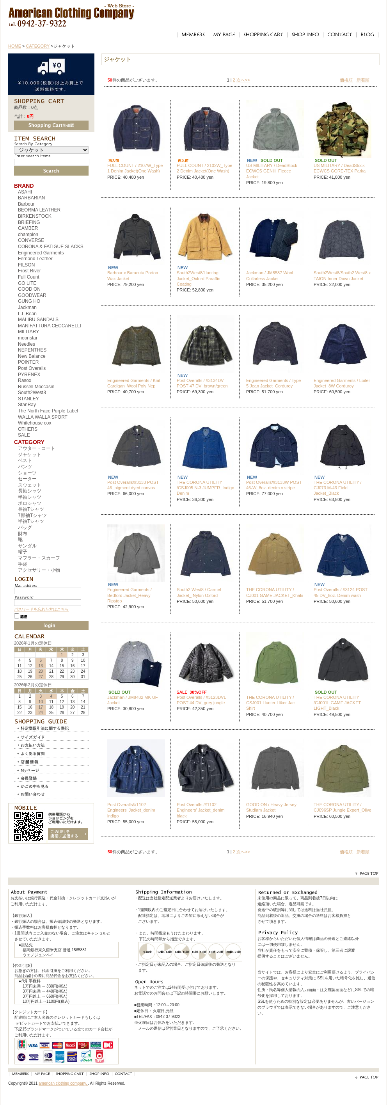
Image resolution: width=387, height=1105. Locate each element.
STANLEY (28, 398)
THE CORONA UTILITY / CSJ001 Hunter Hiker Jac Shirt (270, 703)
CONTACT (339, 35)
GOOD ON (29, 289)
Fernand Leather (35, 258)
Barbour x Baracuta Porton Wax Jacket (132, 275)
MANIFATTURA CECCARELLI (49, 326)
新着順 (363, 80)
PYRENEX (29, 374)
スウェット (29, 485)
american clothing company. (63, 1083)
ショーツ (27, 473)
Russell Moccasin (36, 386)
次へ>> (243, 80)
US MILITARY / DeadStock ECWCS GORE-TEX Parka (340, 168)
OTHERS (27, 429)
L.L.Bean (27, 313)
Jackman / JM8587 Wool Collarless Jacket (269, 275)
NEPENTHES (32, 350)
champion (28, 234)
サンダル (27, 546)
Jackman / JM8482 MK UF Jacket (132, 700)
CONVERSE (31, 240)
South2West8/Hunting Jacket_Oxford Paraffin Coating (198, 278)
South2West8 (32, 392)
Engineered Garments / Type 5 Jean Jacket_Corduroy (273, 383)
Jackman (27, 307)
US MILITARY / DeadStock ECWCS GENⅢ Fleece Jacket (271, 171)
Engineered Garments (41, 253)
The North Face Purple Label (48, 411)
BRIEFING (29, 222)
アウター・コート (36, 448)
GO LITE (27, 283)
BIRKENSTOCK (34, 216)
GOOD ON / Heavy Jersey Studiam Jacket (271, 807)
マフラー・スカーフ (39, 558)
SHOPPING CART (263, 35)
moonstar (27, 338)
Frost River (29, 271)
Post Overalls (32, 368)
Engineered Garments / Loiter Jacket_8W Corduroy (342, 383)
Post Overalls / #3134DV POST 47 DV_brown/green (202, 383)
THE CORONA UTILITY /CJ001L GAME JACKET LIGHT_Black (337, 703)
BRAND (24, 186)
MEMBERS (193, 35)
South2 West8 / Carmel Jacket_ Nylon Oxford (199, 592)
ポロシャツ (29, 503)
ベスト (25, 460)
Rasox (24, 380)
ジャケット (29, 454)
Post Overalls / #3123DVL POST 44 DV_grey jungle (201, 700)
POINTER (28, 362)
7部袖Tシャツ (32, 515)
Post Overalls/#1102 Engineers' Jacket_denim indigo (131, 810)
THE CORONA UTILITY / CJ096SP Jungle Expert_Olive (342, 807)
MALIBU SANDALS (38, 319)
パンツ (25, 466)
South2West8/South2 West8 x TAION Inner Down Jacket (342, 275)
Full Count (28, 277)
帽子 (22, 551)
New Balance (32, 356)
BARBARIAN (31, 198)
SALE (24, 435)
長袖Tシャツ (31, 509)
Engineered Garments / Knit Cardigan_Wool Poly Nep (133, 383)
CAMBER (28, 228)
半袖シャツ (29, 497)
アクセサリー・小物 (39, 570)
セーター (27, 478)
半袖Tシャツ (31, 521)
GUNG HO (29, 301)
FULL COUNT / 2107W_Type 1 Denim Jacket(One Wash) (135, 168)
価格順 (346, 80)
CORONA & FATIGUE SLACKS (50, 246)
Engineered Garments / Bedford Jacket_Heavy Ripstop (129, 595)
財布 (22, 534)
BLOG (367, 35)
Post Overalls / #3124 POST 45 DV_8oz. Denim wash (340, 592)
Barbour (26, 204)
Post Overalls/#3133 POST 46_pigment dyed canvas (133, 485)
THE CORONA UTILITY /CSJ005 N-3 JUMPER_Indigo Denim (205, 488)
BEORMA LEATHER (39, 210)
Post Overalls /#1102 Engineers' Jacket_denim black (201, 810)
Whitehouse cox (34, 423)
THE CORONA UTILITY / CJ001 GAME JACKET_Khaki (274, 592)
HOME (14, 46)
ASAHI (25, 192)
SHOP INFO (305, 35)
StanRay (27, 404)
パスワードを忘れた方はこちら (41, 609)
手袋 (22, 564)
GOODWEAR (32, 295)
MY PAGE (224, 35)
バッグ (25, 527)
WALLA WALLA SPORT (42, 417)
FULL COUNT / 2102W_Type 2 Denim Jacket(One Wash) (204, 168)
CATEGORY (38, 46)
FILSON (26, 265)
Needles (26, 344)
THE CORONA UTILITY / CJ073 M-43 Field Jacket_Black (338, 488)
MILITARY (28, 331)
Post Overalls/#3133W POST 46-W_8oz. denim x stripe (274, 485)
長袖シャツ (29, 491)
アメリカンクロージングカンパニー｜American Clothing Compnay (71, 10)
